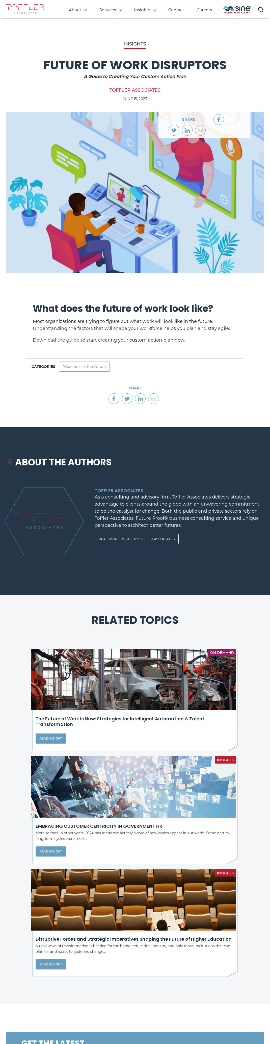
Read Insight (27, 751)
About (75, 10)
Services (107, 10)
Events (226, 963)
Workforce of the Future (88, 368)
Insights (142, 10)
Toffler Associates (135, 90)
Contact (176, 10)
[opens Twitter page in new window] (158, 995)
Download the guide (56, 340)
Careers (204, 10)
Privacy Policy (18, 1021)
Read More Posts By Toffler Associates (139, 545)
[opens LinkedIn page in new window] (141, 995)
